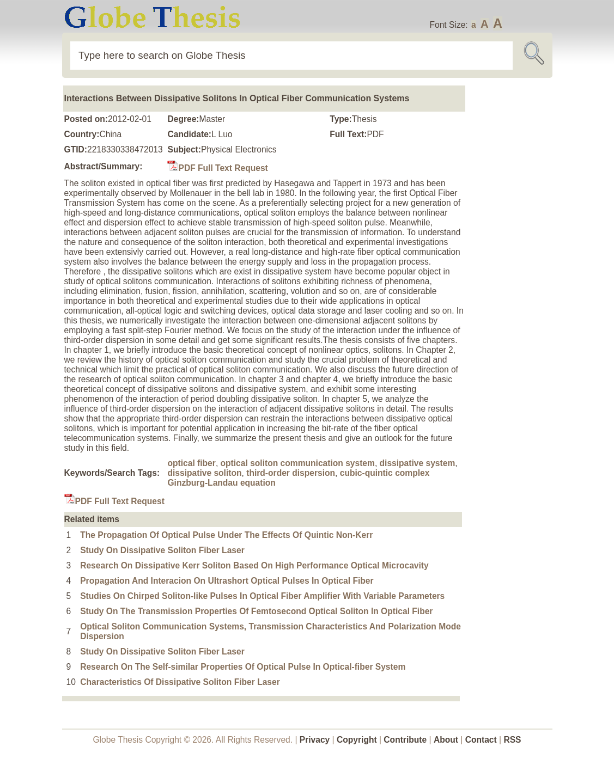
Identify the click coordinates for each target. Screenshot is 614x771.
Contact (482, 739)
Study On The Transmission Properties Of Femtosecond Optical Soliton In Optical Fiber (256, 611)
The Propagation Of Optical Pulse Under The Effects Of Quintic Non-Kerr (226, 535)
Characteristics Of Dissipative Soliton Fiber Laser (180, 682)
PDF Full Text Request (217, 168)
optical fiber (191, 463)
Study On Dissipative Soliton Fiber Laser (162, 550)
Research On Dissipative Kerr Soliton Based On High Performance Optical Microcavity (254, 565)
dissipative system (417, 463)
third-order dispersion (290, 473)
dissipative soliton (204, 473)
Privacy (315, 739)
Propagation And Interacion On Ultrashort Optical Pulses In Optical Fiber (226, 580)
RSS (512, 739)
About (446, 739)
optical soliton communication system (298, 463)
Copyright (357, 739)
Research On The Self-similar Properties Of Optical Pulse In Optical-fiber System (242, 666)
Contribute (405, 739)
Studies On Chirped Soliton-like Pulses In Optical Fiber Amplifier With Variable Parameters (262, 596)
